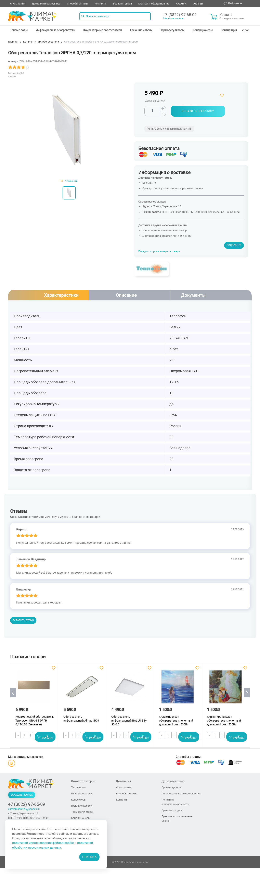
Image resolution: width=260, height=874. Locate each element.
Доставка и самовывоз (46, 3)
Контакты (100, 3)
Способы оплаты (77, 3)
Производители (171, 787)
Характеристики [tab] (61, 295)
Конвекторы (78, 799)
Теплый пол (78, 787)
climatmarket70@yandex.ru (24, 809)
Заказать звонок (173, 18)
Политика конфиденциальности (175, 802)
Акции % (181, 3)
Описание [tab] (126, 295)
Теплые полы (19, 30)
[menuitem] (19, 30)
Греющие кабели (141, 30)
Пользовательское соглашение (180, 793)
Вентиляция (229, 30)
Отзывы (198, 3)
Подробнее (233, 245)
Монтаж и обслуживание (153, 3)
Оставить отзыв (23, 620)
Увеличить (69, 181)
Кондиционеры (203, 30)
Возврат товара (122, 3)
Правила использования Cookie (176, 819)
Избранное (232, 3)
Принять (89, 857)
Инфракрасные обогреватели (55, 30)
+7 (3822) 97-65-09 (180, 14)
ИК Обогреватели (81, 793)
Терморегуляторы (172, 30)
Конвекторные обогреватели (102, 30)
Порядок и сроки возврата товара (159, 251)
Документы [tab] (193, 295)
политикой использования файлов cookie (43, 843)
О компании (17, 3)
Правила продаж (171, 810)
